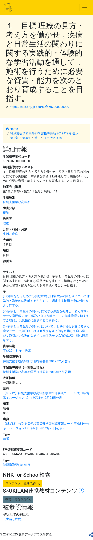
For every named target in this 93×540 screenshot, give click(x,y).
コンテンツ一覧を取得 (22, 483)
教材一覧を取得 (17, 499)
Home (12, 129)
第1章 (14, 138)
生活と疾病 (10, 234)
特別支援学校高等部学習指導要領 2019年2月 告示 (44, 133)
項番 (6, 439)
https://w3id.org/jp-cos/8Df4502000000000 (39, 107)
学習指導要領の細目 (16, 465)
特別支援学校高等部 (16, 202)
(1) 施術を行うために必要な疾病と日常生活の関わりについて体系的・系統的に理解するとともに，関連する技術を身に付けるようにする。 (46, 300)
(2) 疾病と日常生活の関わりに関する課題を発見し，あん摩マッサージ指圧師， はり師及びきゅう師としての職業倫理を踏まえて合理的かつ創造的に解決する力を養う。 (46, 315)
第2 (36, 138)
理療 (6, 223)
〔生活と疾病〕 (54, 138)
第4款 (26, 138)
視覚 (6, 212)
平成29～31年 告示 (17, 350)
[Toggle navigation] (84, 7)
